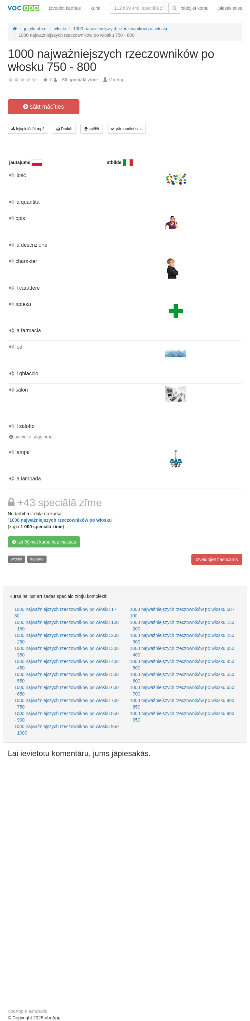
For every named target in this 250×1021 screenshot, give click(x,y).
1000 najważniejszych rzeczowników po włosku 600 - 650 (66, 691)
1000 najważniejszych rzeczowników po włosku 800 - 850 (182, 704)
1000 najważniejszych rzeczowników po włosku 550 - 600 (182, 677)
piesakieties (230, 8)
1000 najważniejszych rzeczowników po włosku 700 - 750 (66, 704)
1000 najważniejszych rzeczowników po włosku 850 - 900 (66, 717)
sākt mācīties (43, 106)
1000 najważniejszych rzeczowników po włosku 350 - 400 (182, 651)
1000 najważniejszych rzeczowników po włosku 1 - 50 (65, 612)
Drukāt (64, 129)
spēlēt (91, 129)
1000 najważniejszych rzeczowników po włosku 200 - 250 (66, 638)
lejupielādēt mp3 (28, 129)
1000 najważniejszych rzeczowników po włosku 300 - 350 (66, 651)
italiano (37, 559)
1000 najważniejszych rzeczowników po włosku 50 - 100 (182, 612)
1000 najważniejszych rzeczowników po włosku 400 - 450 (66, 664)
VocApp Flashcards (27, 1011)
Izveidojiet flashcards (217, 559)
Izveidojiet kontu (192, 8)
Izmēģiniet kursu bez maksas (44, 542)
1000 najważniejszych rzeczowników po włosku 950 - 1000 (66, 730)
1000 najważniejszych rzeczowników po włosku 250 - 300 (182, 638)
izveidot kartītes (65, 8)
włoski (16, 559)
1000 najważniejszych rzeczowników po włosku (60, 520)
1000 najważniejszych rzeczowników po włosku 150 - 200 (182, 625)
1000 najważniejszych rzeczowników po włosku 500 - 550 (66, 677)
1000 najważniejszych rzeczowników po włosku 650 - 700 (182, 691)
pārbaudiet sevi (126, 129)
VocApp (116, 79)
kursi (95, 8)
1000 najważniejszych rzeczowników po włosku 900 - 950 (182, 717)
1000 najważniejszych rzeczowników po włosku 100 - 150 (66, 625)
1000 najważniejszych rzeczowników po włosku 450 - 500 (182, 664)
